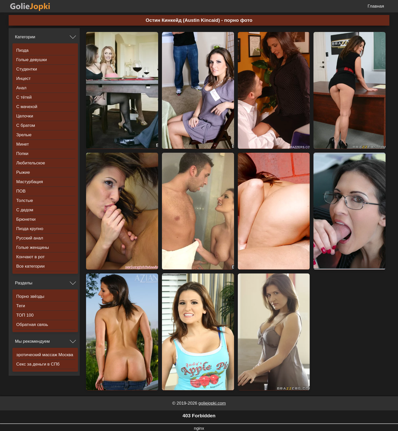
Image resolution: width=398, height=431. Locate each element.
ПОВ (21, 191)
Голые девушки (31, 59)
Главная (376, 6)
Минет (22, 144)
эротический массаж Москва (44, 354)
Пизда (22, 50)
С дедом (24, 210)
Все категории (30, 266)
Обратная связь (32, 324)
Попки (22, 153)
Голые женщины (32, 247)
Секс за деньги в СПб (38, 364)
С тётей (24, 97)
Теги (20, 305)
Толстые (24, 200)
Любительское (30, 163)
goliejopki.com (212, 403)
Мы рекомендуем (32, 341)
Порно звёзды (30, 296)
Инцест (23, 78)
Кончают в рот (30, 256)
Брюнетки (26, 219)
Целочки (24, 116)
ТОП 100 (25, 315)
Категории (25, 37)
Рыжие (23, 172)
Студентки (26, 69)
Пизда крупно (29, 228)
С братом (25, 125)
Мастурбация (29, 181)
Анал (21, 87)
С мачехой (26, 106)
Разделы (23, 283)
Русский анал (29, 238)
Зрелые (23, 134)
